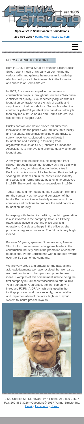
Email (28, 406)
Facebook (41, 406)
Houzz (55, 406)
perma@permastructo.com (52, 36)
